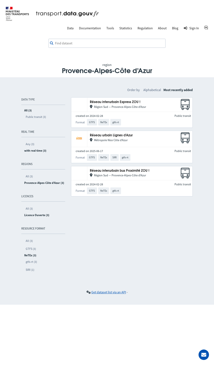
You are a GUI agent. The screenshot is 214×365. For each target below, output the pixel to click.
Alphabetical (152, 90)
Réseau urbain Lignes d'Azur (111, 135)
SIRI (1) (30, 270)
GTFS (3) (31, 249)
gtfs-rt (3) (31, 262)
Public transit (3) (36, 117)
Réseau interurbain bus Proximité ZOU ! (119, 170)
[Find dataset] (107, 43)
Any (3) (30, 144)
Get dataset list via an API (108, 292)
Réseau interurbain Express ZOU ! (115, 102)
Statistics (125, 28)
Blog (175, 28)
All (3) (29, 176)
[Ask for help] (204, 355)
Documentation (90, 28)
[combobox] (107, 43)
